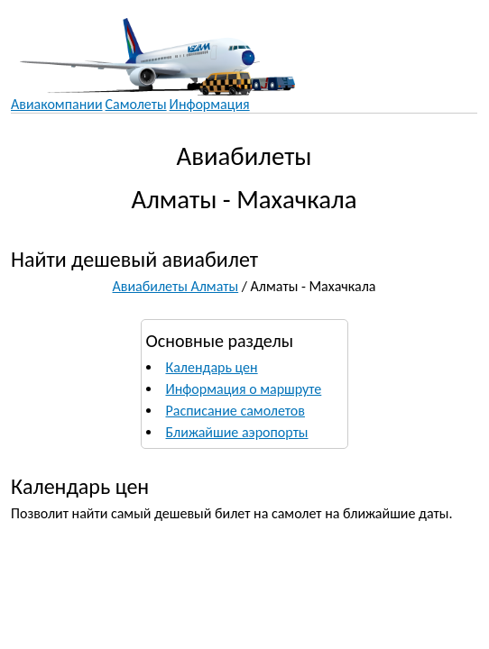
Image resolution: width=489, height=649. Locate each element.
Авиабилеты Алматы (176, 286)
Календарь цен (212, 367)
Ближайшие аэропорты (237, 432)
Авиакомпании (57, 104)
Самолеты (136, 104)
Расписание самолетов (235, 410)
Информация (210, 104)
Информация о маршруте (244, 389)
